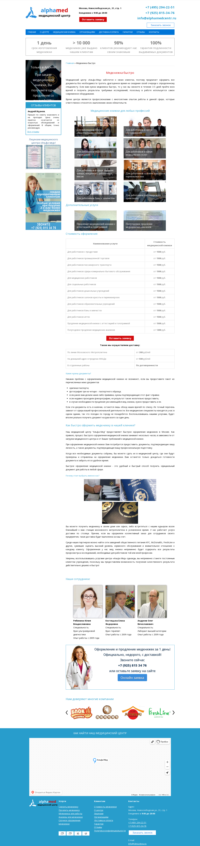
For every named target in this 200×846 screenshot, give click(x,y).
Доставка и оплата (109, 32)
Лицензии (98, 813)
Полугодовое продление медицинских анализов (139, 225)
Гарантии (128, 32)
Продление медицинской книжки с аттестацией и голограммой (96, 225)
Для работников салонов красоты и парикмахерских (145, 175)
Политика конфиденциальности (110, 830)
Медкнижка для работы (70, 813)
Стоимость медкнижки (105, 806)
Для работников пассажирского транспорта (143, 197)
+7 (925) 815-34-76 (160, 12)
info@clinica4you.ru (137, 843)
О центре (44, 32)
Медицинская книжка (64, 32)
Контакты (154, 32)
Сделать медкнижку (68, 806)
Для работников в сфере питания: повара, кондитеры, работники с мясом (95, 173)
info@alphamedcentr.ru (156, 18)
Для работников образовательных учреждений (95, 153)
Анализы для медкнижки (71, 817)
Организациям (87, 32)
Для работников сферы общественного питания (90, 131)
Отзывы (141, 32)
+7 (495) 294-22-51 (160, 7)
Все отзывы (33, 131)
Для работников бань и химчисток (96, 198)
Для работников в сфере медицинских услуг (139, 153)
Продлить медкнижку (69, 810)
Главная (32, 32)
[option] (81, 712)
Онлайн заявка (132, 677)
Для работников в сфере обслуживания (139, 131)
